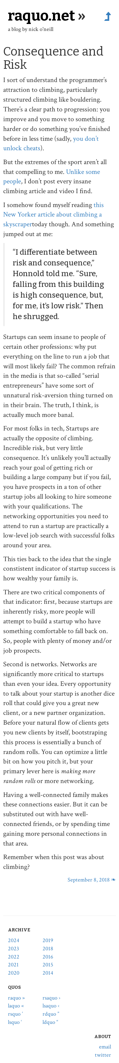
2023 (13, 948)
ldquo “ (50, 1022)
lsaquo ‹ (51, 1005)
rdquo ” (51, 1014)
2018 (48, 948)
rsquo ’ (15, 1014)
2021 (13, 964)
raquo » (16, 997)
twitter (103, 1055)
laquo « (16, 1005)
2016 (48, 956)
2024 (13, 940)
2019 (48, 940)
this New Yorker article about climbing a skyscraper (53, 214)
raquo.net (41, 15)
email (105, 1046)
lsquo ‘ (15, 1022)
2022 (13, 956)
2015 (48, 964)
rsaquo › (51, 997)
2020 (13, 973)
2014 (48, 973)
